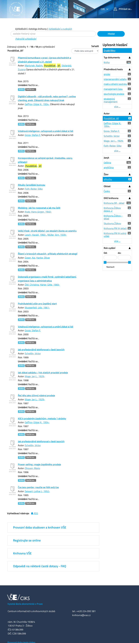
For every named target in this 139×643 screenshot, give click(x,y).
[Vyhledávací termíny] (53, 34)
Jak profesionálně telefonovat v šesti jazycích (41, 349)
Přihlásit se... (123, 9)
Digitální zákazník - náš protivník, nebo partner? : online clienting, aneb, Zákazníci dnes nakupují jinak (47, 98)
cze (103, 9)
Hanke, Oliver (43, 257)
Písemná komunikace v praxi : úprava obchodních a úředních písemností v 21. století (44, 60)
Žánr (106, 174)
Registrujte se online (27, 540)
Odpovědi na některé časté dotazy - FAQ (39, 566)
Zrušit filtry (109, 50)
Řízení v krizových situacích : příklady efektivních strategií (47, 254)
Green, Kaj (30, 257)
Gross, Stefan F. (33, 135)
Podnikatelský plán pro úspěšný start (37, 303)
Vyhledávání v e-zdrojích (60, 29)
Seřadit (95, 46)
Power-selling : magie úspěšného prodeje (39, 464)
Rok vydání (109, 248)
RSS (34, 513)
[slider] (105, 262)
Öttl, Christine (32, 284)
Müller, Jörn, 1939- (57, 235)
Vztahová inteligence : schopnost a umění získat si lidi (45, 131)
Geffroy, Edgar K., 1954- (37, 104)
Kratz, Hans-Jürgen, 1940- (38, 212)
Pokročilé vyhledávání (25, 39)
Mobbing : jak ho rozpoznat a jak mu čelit (39, 208)
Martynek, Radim (33, 65)
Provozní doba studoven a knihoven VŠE (39, 527)
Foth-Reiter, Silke (34, 189)
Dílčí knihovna (111, 198)
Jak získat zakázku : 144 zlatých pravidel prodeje (43, 372)
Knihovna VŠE (22, 553)
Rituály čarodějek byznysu (31, 185)
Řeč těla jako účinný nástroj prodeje (36, 395)
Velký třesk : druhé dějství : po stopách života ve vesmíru (47, 231)
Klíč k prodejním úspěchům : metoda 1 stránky (42, 418)
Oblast (107, 186)
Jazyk (106, 157)
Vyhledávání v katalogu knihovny (31, 29)
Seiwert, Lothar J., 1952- (37, 491)
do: (119, 252)
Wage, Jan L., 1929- (35, 376)
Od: (105, 252)
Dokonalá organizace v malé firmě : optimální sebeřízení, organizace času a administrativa (47, 279)
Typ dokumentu (112, 57)
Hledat (111, 34)
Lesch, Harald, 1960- (35, 235)
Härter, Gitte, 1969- (50, 284)
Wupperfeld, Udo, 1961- (37, 307)
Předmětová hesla (113, 69)
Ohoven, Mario (32, 468)
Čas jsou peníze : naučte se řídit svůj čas (38, 487)
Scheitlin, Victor (33, 353)
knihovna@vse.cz (81, 615)
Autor (107, 113)
